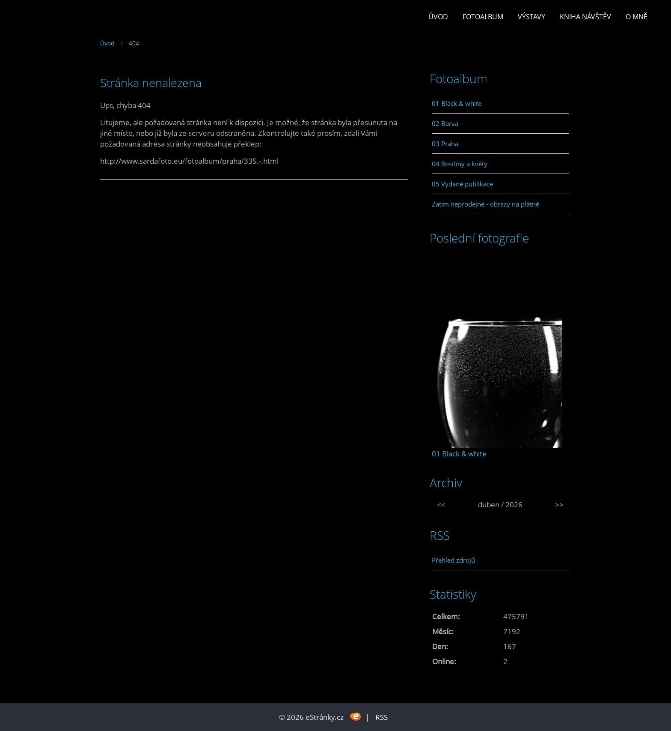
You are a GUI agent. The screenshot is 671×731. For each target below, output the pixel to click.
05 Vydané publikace (462, 184)
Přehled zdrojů (453, 560)
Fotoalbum (483, 16)
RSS (381, 717)
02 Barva (445, 123)
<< (441, 504)
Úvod (438, 16)
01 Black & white (456, 103)
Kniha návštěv (585, 16)
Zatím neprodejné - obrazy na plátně (485, 204)
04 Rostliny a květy (459, 163)
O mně (636, 16)
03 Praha (445, 143)
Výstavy (531, 16)
